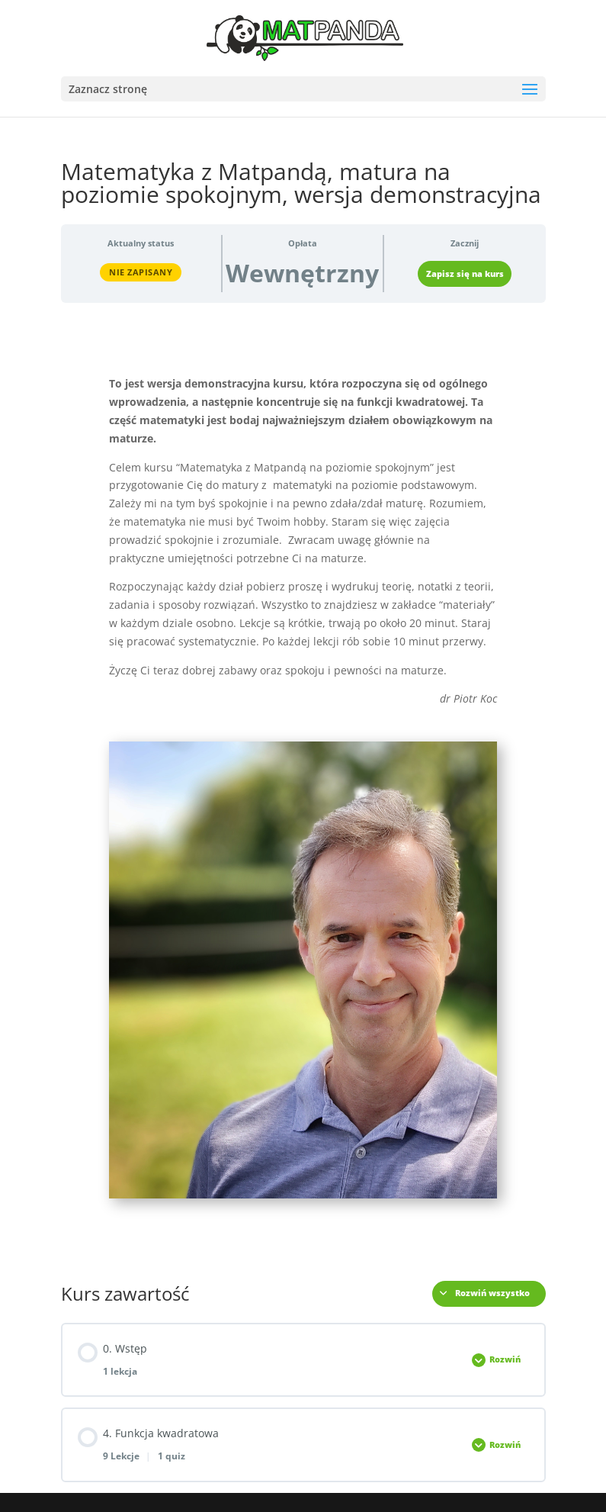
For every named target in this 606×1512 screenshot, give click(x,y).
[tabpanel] (303, 786)
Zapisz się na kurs (465, 274)
